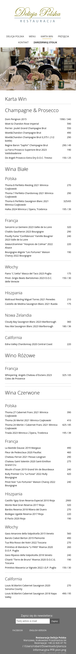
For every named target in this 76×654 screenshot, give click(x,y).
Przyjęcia (63, 36)
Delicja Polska (15, 36)
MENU (32, 36)
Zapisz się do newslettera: (37, 615)
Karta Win (47, 36)
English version (37, 630)
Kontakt (23, 42)
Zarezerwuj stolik (45, 42)
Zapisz (54, 621)
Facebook (17, 630)
